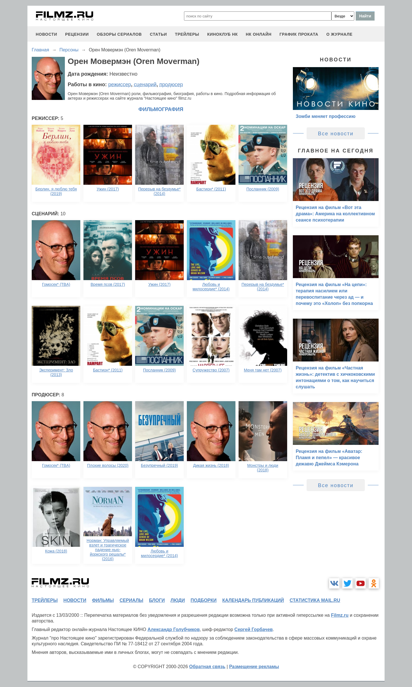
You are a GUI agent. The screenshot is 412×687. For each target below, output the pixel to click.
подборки (204, 600)
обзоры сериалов (119, 34)
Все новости (336, 133)
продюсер (171, 84)
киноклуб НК (222, 34)
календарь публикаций (253, 600)
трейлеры (187, 34)
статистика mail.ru (315, 600)
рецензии (77, 34)
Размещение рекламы (254, 666)
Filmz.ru (339, 615)
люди (178, 600)
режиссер (119, 84)
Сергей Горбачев (253, 629)
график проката (298, 34)
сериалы (131, 600)
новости (46, 34)
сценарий (145, 84)
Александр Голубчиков (173, 629)
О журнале (339, 34)
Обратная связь (207, 666)
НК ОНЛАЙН (258, 34)
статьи (158, 34)
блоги (157, 600)
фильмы (103, 600)
